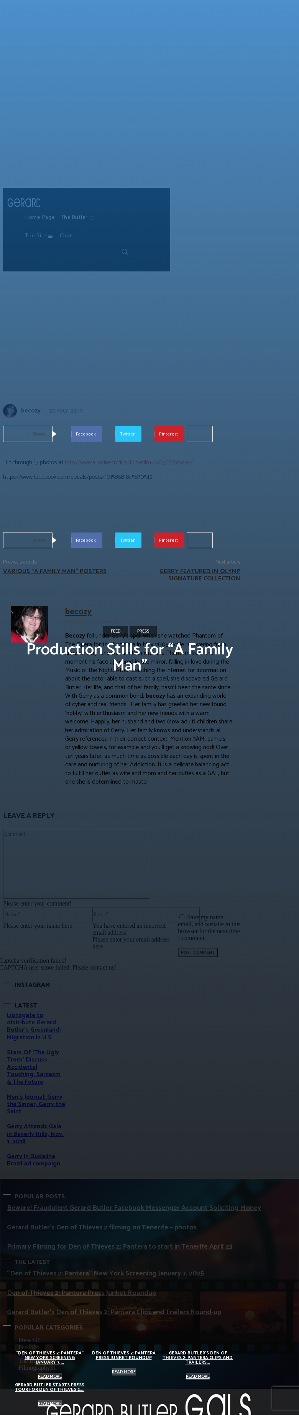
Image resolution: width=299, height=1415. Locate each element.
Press (143, 631)
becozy (78, 612)
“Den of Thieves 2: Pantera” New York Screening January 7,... (50, 1357)
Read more (50, 1376)
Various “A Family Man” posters (55, 571)
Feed (115, 631)
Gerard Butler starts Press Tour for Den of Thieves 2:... (49, 1387)
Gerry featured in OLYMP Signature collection (199, 575)
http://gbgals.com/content (91, 622)
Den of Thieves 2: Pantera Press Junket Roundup (124, 1355)
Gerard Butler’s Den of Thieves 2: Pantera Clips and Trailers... (198, 1357)
